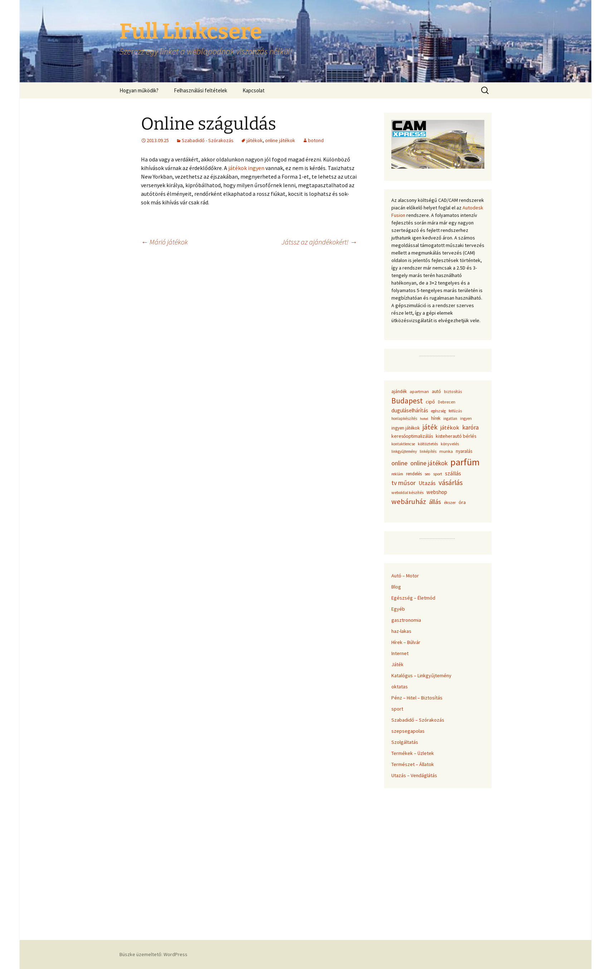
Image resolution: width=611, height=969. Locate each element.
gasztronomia (406, 620)
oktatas (399, 686)
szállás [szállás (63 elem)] (453, 473)
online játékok (280, 140)
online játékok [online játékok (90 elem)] (429, 463)
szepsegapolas (408, 731)
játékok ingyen (246, 167)
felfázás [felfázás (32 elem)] (455, 410)
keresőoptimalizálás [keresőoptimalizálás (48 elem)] (412, 436)
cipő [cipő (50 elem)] (430, 401)
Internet (400, 653)
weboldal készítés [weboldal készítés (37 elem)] (407, 492)
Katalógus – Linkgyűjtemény (421, 675)
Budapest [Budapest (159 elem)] (407, 401)
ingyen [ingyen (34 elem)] (466, 418)
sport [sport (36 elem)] (437, 473)
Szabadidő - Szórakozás (208, 140)
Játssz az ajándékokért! (319, 241)
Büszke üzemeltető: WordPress (153, 954)
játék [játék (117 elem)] (430, 427)
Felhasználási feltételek (200, 90)
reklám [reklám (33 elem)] (397, 473)
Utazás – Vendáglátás (414, 775)
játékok (254, 140)
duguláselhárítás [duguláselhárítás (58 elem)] (409, 410)
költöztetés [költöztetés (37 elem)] (428, 443)
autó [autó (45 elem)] (436, 391)
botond (316, 140)
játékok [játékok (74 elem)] (449, 427)
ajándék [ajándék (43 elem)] (399, 391)
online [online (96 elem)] (399, 463)
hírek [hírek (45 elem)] (435, 418)
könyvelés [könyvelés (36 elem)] (450, 443)
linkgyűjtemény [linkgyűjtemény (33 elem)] (404, 451)
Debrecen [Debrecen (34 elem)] (446, 401)
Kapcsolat (254, 90)
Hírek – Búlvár (405, 642)
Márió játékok (164, 241)
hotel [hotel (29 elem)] (424, 418)
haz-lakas (401, 631)
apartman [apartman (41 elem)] (419, 391)
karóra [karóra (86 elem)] (470, 427)
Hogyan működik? (138, 90)
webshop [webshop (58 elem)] (436, 492)
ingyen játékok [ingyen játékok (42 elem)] (405, 428)
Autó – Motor (405, 575)
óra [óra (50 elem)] (462, 502)
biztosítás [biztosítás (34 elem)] (453, 391)
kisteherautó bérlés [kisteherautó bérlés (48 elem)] (456, 436)
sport (397, 709)
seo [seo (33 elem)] (427, 473)
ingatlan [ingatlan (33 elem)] (450, 418)
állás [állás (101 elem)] (435, 502)
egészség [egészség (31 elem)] (438, 410)
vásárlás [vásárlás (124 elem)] (451, 482)
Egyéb (398, 609)
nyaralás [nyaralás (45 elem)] (464, 451)
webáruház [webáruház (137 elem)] (408, 501)
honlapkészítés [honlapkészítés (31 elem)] (404, 418)
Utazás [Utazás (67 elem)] (427, 483)
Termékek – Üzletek (412, 753)
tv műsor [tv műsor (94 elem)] (403, 483)
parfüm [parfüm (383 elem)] (465, 462)
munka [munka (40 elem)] (446, 451)
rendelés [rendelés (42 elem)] (414, 474)
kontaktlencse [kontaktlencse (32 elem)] (403, 443)
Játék (397, 664)
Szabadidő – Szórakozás (417, 720)
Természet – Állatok (412, 764)
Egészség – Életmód (413, 598)
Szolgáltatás (404, 742)
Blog (396, 586)
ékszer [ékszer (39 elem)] (450, 502)
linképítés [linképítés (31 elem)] (428, 451)
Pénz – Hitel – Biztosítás (417, 697)
